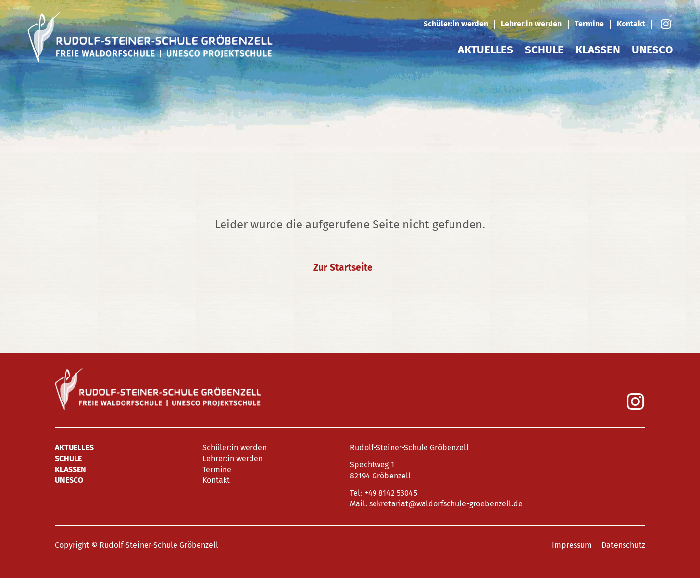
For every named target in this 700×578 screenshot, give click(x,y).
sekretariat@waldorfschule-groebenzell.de (446, 503)
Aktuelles (485, 49)
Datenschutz (623, 545)
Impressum (572, 545)
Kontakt (631, 23)
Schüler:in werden (456, 23)
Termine (589, 23)
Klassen (597, 49)
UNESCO (652, 49)
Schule (544, 49)
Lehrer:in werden (531, 23)
